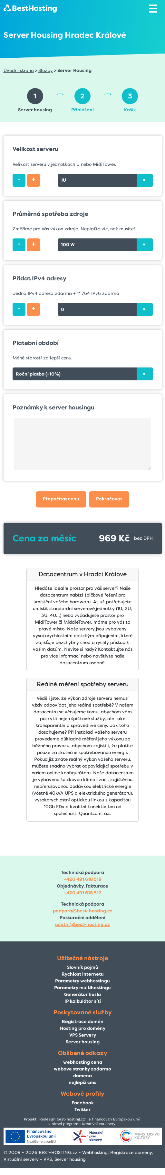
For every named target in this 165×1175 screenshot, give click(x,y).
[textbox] (105, 180)
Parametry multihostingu (82, 987)
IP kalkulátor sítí (82, 1001)
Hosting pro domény (82, 1028)
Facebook (83, 1103)
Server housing (83, 1042)
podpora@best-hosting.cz (82, 911)
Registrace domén (82, 1021)
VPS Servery (82, 1035)
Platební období (36, 343)
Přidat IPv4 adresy (39, 278)
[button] (61, 499)
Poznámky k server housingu (53, 407)
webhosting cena (82, 1062)
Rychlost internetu (83, 974)
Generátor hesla (82, 994)
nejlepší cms (82, 1082)
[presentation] (145, 180)
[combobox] (105, 180)
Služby (45, 70)
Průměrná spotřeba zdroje (50, 214)
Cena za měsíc (44, 538)
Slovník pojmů (82, 967)
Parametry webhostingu (82, 981)
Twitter (82, 1109)
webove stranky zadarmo (82, 1069)
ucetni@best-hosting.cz (82, 924)
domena (82, 1076)
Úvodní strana (19, 70)
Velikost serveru (35, 149)
